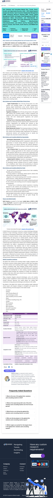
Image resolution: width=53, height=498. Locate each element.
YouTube (22, 470)
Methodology (27, 36)
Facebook (22, 466)
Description (6, 36)
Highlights (20, 36)
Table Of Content (12, 36)
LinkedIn (22, 468)
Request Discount (45, 29)
